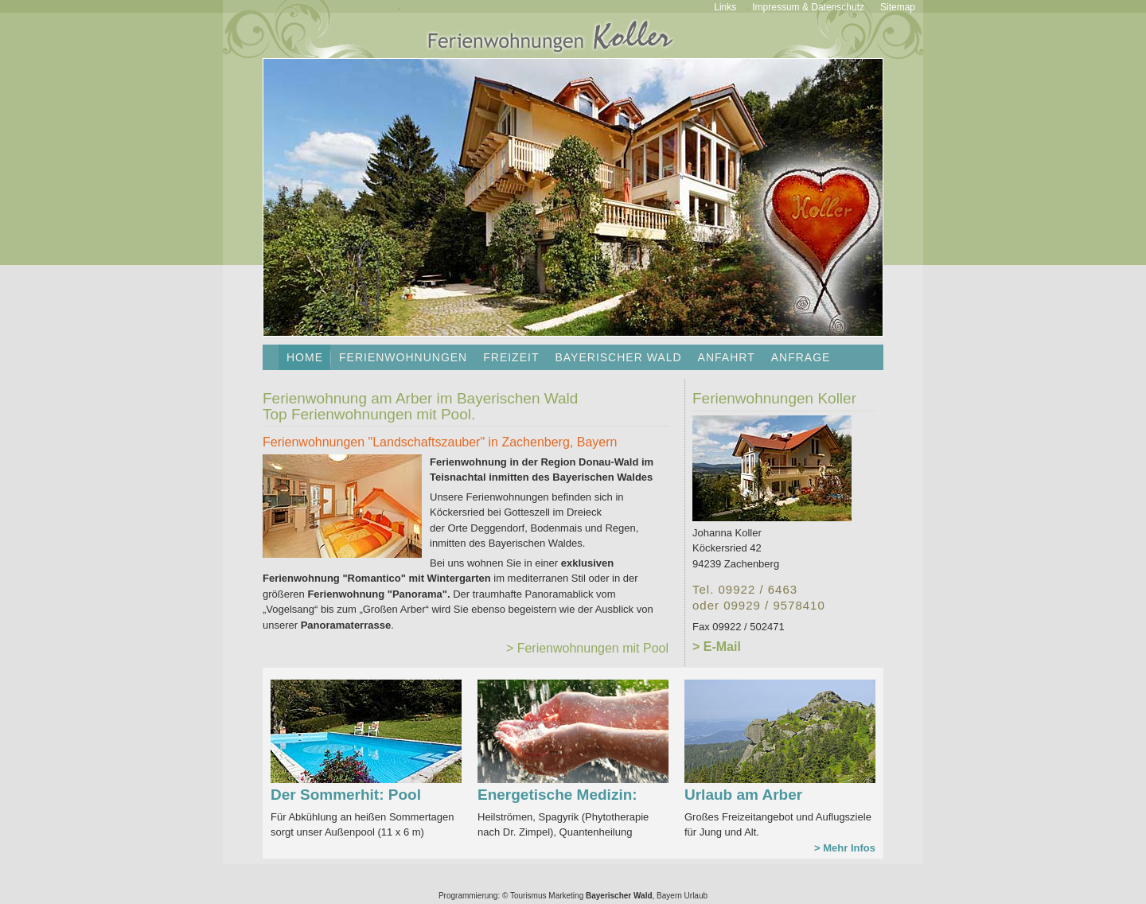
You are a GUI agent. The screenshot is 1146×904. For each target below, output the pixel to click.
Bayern (669, 895)
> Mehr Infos (844, 848)
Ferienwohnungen (403, 357)
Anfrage (801, 357)
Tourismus (528, 895)
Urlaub (695, 895)
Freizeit (511, 357)
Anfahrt (726, 357)
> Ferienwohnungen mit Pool (587, 648)
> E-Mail (716, 646)
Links (725, 7)
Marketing (565, 895)
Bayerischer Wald (618, 357)
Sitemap (897, 7)
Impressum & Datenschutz (808, 7)
